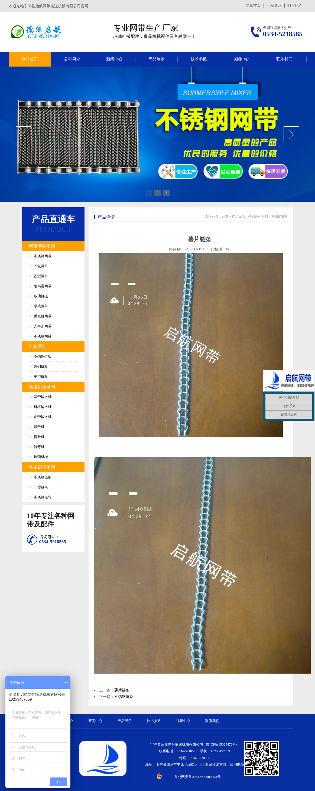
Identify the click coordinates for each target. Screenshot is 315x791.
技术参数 (199, 59)
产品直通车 (53, 219)
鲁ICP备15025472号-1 (222, 744)
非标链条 (41, 487)
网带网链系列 (42, 246)
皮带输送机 (42, 417)
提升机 (39, 437)
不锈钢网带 (42, 256)
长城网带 (41, 266)
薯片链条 (121, 690)
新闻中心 (114, 59)
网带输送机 (42, 397)
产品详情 (106, 217)
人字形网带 (42, 326)
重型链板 (41, 376)
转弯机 (39, 447)
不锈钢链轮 (42, 497)
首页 (225, 217)
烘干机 (39, 427)
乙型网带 (41, 276)
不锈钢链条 (42, 477)
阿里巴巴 (295, 6)
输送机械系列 (42, 386)
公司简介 (72, 59)
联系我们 (284, 59)
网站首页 (253, 6)
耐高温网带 (42, 286)
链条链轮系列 (42, 467)
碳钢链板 (41, 366)
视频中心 (241, 59)
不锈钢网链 (42, 336)
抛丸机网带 (42, 316)
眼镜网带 (41, 306)
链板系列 (37, 346)
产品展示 (274, 6)
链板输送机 (42, 407)
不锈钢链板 (42, 356)
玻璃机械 (41, 296)
